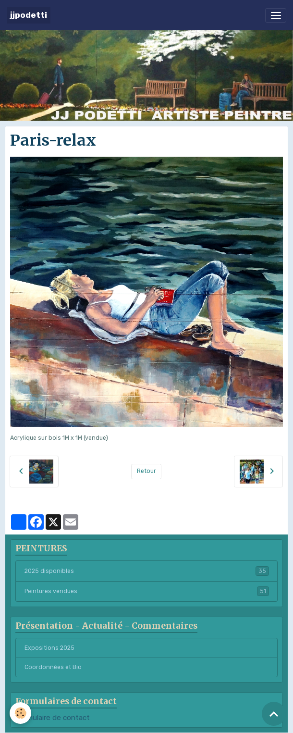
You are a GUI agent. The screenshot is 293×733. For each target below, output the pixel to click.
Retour (146, 471)
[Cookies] (20, 713)
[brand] (28, 15)
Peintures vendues (146, 591)
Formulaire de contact (52, 717)
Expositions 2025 (49, 648)
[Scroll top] (274, 714)
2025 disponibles (146, 571)
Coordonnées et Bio (53, 667)
